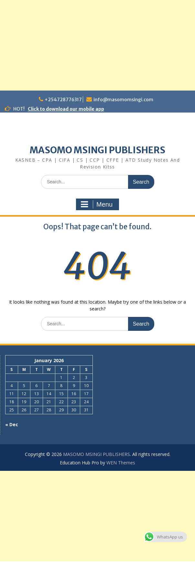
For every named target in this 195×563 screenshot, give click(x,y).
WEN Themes (120, 463)
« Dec (11, 424)
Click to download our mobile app (66, 109)
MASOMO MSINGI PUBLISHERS (97, 150)
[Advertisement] (97, 45)
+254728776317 (63, 100)
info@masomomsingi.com (123, 100)
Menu (97, 204)
